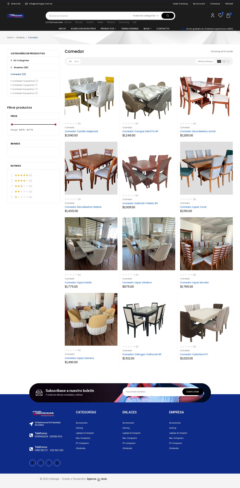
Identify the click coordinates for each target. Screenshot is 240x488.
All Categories (21, 60)
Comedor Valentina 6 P (194, 354)
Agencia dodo (97, 478)
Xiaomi (90, 22)
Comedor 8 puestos (25, 93)
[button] (228, 15)
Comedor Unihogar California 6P (141, 354)
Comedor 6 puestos (25, 89)
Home (10, 37)
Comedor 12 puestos (25, 80)
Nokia (100, 22)
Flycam (79, 22)
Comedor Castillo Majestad (81, 131)
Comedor (18, 74)
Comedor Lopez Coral (193, 207)
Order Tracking (180, 3)
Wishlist (229, 3)
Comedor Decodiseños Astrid (197, 131)
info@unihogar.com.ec (41, 3)
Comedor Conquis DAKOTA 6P (140, 131)
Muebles (21, 37)
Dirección (14, 3)
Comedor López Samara (79, 358)
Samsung (124, 22)
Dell (134, 22)
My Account (199, 3)
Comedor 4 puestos (24, 85)
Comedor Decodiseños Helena (83, 207)
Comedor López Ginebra (137, 282)
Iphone (67, 22)
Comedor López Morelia (194, 282)
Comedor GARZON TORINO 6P (140, 203)
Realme (111, 22)
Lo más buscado (54, 22)
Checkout (215, 3)
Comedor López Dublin (78, 282)
